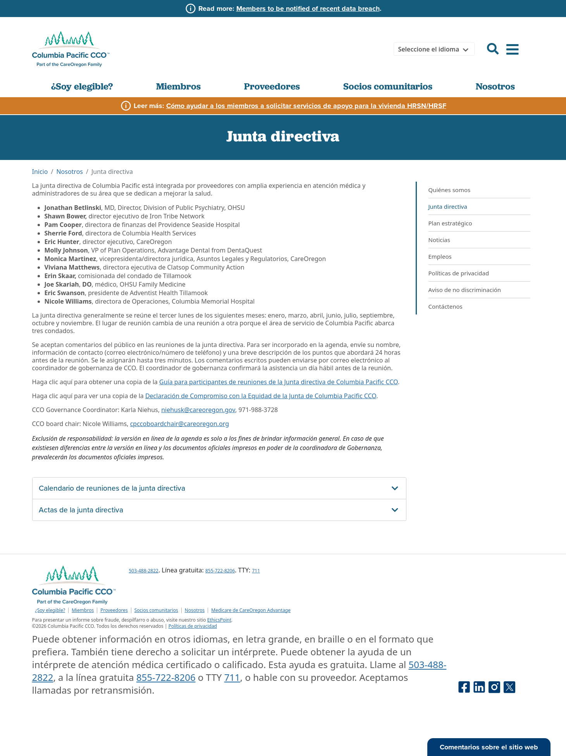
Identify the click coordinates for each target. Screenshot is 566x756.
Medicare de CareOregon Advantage (251, 610)
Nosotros (495, 86)
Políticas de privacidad (458, 273)
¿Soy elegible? (82, 86)
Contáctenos (445, 306)
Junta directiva (447, 206)
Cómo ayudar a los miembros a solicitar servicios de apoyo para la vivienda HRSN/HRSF (306, 105)
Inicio (40, 171)
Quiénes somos (449, 190)
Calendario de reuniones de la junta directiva (112, 488)
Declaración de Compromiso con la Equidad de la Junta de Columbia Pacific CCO (260, 396)
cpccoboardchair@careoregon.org (179, 423)
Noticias (439, 240)
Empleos (440, 256)
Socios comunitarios (387, 86)
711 (256, 570)
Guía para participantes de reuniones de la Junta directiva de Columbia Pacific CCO (278, 382)
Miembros (178, 86)
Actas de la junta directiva (81, 509)
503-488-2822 (143, 570)
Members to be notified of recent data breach (308, 8)
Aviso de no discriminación (464, 290)
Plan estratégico (450, 223)
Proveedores (272, 86)
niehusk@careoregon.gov (198, 409)
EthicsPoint (219, 620)
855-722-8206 (220, 570)
